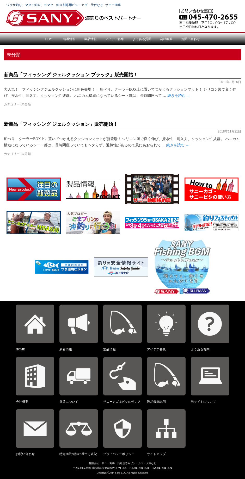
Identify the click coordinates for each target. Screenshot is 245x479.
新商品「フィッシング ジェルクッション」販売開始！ (61, 124)
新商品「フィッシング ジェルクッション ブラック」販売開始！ (71, 74)
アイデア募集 (114, 39)
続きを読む (178, 96)
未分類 (26, 104)
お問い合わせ (190, 39)
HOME (49, 39)
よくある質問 (142, 39)
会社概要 (166, 39)
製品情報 (90, 39)
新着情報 (69, 39)
